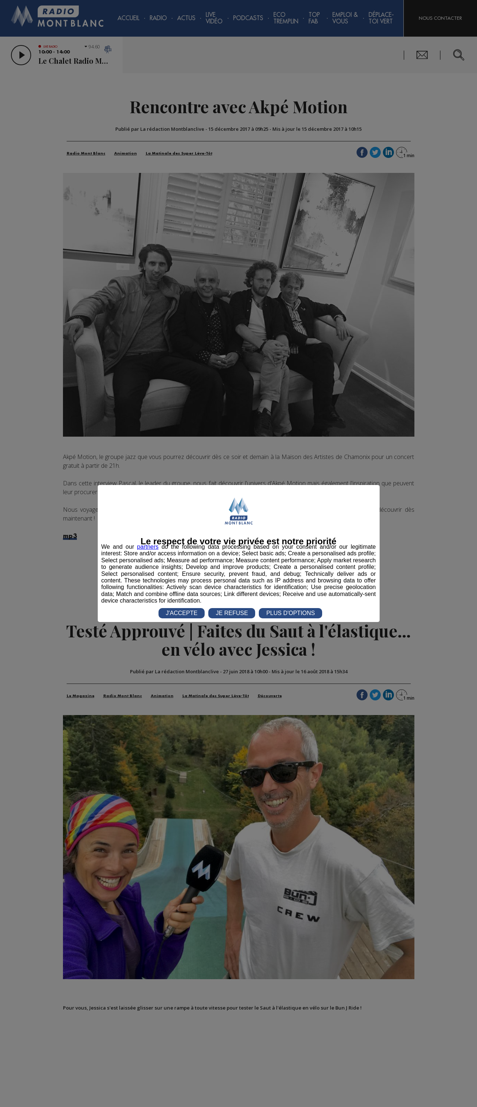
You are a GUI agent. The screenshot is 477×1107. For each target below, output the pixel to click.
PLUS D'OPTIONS (290, 613)
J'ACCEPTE (182, 613)
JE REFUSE (232, 613)
